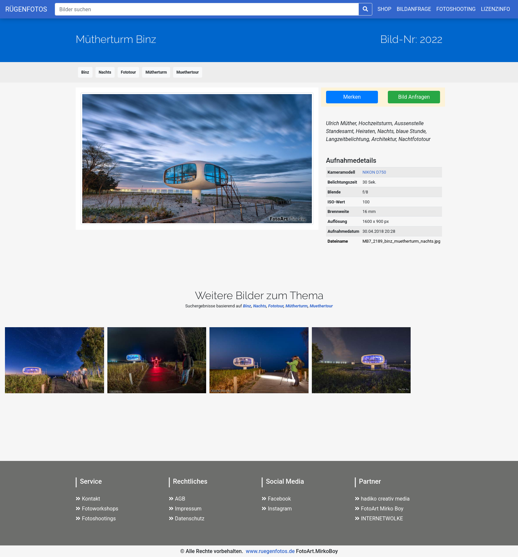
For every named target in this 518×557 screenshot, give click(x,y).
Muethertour (187, 72)
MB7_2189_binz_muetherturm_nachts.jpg (401, 241)
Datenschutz (186, 518)
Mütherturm (156, 72)
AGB (177, 499)
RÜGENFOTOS (26, 9)
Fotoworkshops (97, 508)
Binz (85, 72)
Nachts (105, 72)
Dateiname (337, 241)
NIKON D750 (374, 172)
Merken (352, 97)
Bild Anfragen (414, 97)
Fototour (128, 72)
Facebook (276, 499)
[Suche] (206, 9)
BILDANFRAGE (414, 9)
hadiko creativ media (382, 499)
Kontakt (88, 499)
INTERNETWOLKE (379, 518)
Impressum (185, 508)
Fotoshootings (96, 518)
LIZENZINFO (495, 9)
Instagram (277, 508)
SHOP (384, 9)
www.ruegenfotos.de (270, 551)
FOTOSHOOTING (456, 9)
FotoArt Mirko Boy (379, 508)
